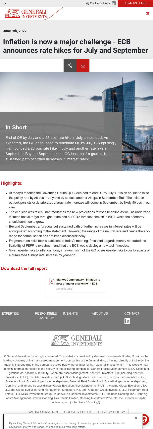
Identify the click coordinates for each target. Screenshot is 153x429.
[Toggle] (147, 14)
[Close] (136, 424)
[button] (98, 3)
